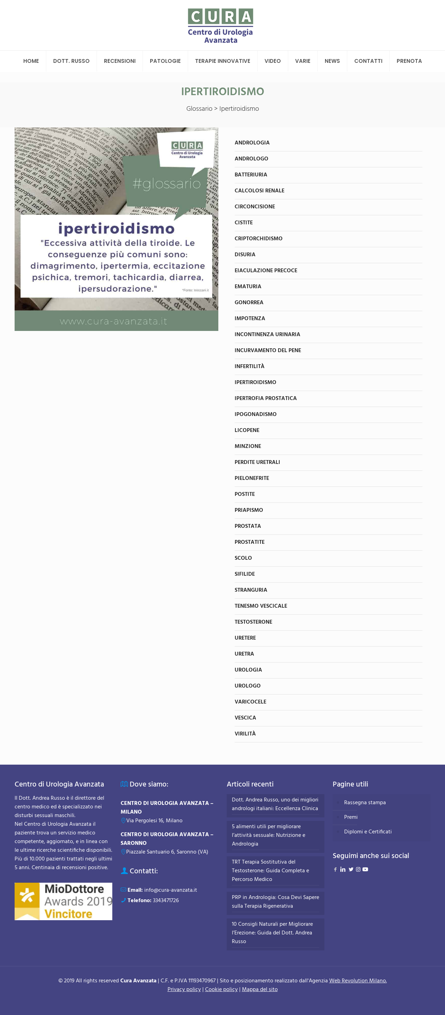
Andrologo (251, 159)
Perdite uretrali (257, 462)
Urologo (248, 686)
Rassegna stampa (365, 802)
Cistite (244, 222)
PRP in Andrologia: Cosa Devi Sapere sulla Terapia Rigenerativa (275, 902)
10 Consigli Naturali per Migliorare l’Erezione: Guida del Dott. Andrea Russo (272, 933)
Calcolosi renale (259, 190)
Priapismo (249, 510)
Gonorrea (249, 302)
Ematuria (248, 286)
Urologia (248, 670)
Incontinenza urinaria (267, 334)
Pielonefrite (252, 478)
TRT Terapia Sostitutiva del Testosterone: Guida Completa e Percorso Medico (270, 871)
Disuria (245, 254)
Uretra (244, 654)
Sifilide (245, 574)
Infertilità (250, 366)
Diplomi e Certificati (368, 832)
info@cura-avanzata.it (170, 890)
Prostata (248, 526)
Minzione (248, 446)
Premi (351, 817)
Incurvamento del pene (268, 350)
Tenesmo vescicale (261, 606)
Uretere (245, 638)
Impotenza (250, 318)
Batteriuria (251, 175)
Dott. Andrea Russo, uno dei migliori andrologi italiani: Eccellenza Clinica (275, 804)
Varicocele (250, 702)
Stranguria (251, 590)
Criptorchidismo (259, 238)
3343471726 (166, 900)
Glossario (199, 109)
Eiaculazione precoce (266, 270)
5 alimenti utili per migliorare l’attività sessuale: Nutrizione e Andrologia (268, 836)
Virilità (245, 734)
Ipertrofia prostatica (266, 398)
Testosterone (253, 622)
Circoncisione (255, 206)
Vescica (245, 718)
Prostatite (250, 542)
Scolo (243, 558)
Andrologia (252, 143)
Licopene (247, 430)
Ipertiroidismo (255, 382)
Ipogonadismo (256, 414)
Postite (245, 494)
